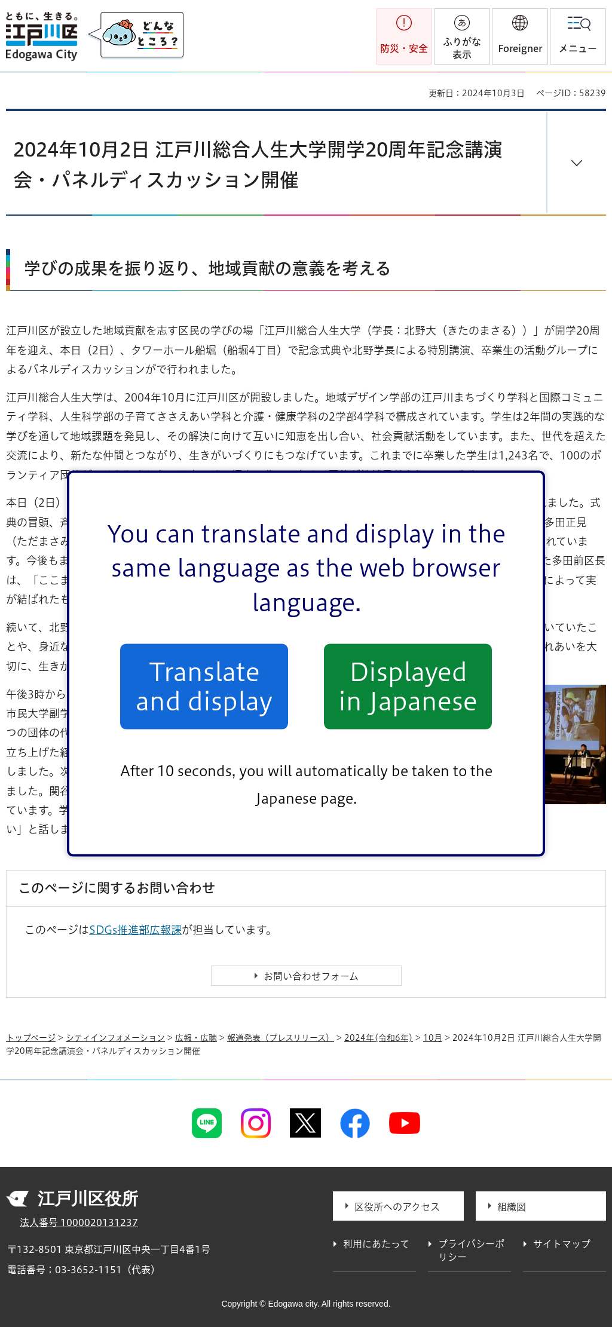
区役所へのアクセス (397, 1207)
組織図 (511, 1207)
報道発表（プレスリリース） (280, 1038)
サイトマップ (561, 1244)
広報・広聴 (196, 1038)
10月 (432, 1038)
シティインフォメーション (115, 1038)
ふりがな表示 (462, 48)
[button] (520, 36)
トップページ (31, 1038)
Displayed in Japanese (408, 686)
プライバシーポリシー (471, 1250)
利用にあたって (376, 1244)
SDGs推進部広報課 (135, 929)
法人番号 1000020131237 (79, 1222)
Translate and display (204, 686)
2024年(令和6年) (378, 1038)
